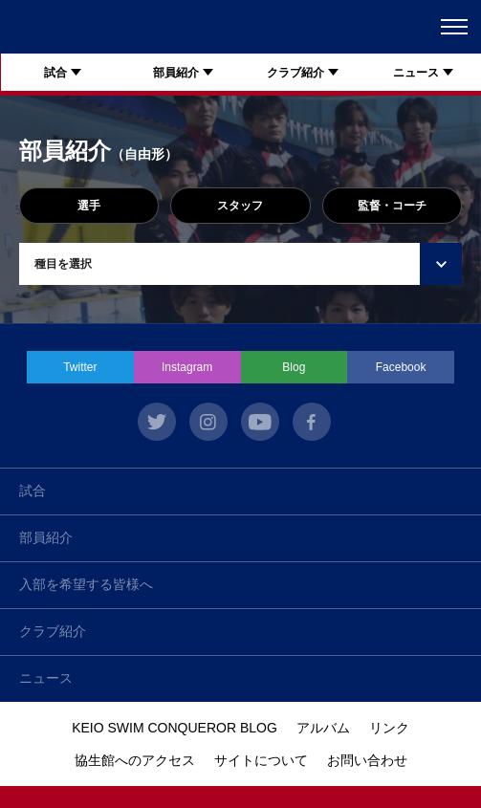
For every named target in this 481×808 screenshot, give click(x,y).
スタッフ (240, 205)
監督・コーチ (392, 205)
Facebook (401, 367)
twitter (157, 422)
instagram (208, 422)
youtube (260, 422)
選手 (88, 205)
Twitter (80, 367)
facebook (312, 422)
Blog (293, 367)
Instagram (187, 367)
